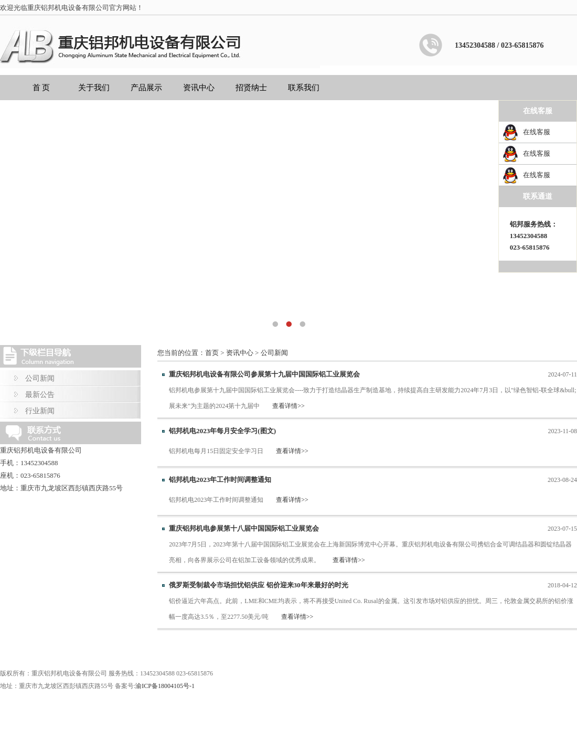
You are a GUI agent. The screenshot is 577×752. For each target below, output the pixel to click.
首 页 (41, 87)
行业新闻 (40, 411)
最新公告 (40, 395)
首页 (212, 353)
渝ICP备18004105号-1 (165, 686)
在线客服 (536, 132)
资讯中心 (199, 87)
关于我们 (94, 87)
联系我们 (303, 87)
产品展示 (146, 87)
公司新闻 (40, 378)
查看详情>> (288, 406)
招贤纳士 (251, 87)
